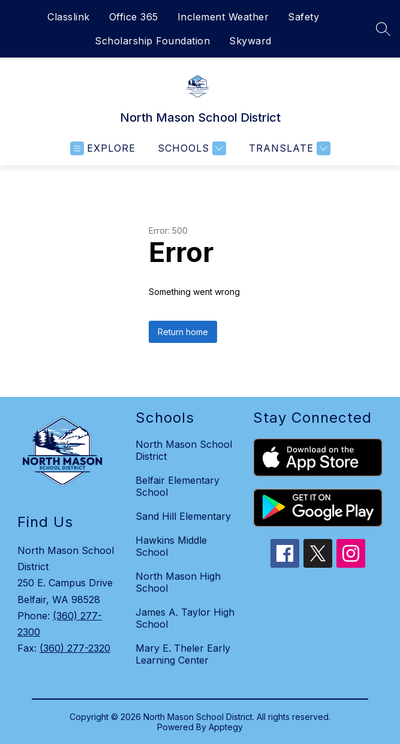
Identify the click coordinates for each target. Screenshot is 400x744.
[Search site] (383, 29)
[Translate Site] (288, 148)
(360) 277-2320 (75, 648)
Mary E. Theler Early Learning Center (183, 654)
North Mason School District (184, 450)
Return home (183, 332)
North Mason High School (178, 582)
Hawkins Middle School (171, 546)
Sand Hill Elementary (183, 516)
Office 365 (133, 17)
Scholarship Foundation (152, 41)
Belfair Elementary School (177, 486)
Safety (303, 17)
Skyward (250, 41)
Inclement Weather (223, 17)
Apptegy (226, 727)
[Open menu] (103, 148)
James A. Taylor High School (185, 618)
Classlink (68, 17)
